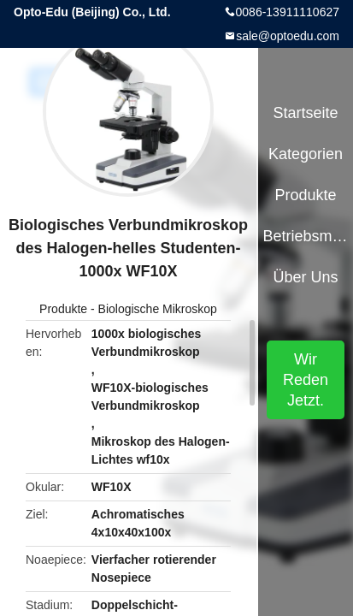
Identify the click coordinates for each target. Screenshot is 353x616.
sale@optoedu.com (287, 36)
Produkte (63, 309)
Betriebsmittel (306, 236)
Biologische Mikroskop (157, 309)
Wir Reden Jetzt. (305, 380)
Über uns (305, 277)
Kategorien (305, 154)
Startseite (305, 112)
